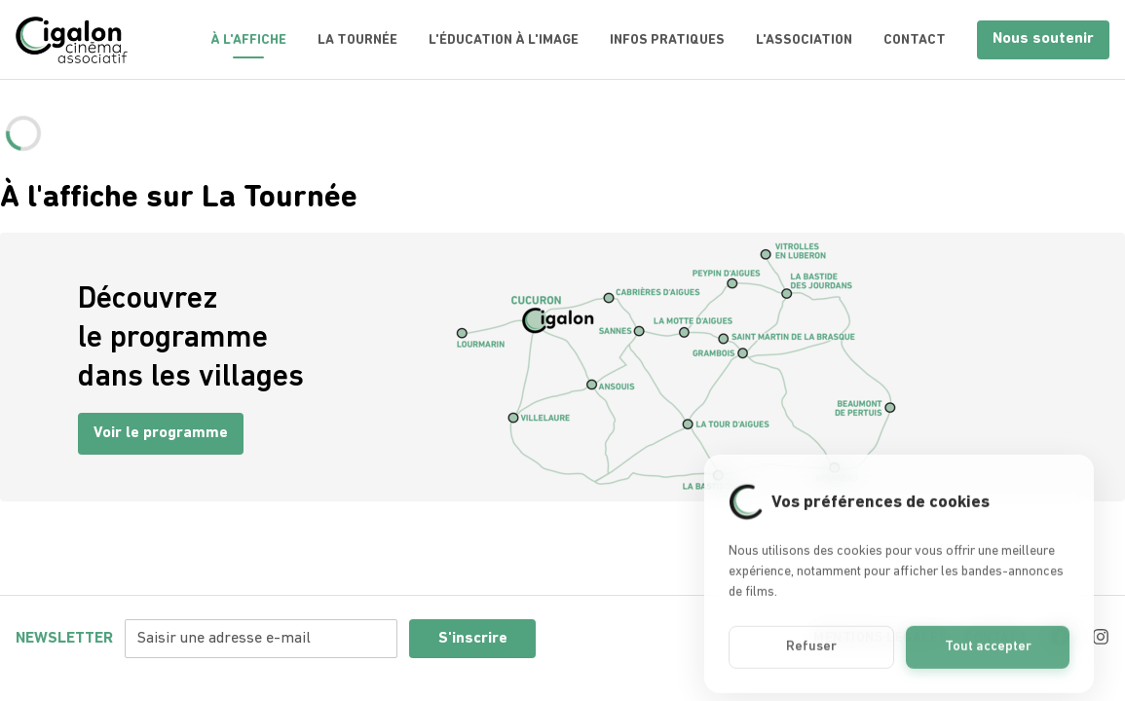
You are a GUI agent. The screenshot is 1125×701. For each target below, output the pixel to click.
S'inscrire (472, 638)
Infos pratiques (667, 40)
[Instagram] (1100, 637)
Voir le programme (161, 433)
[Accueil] (72, 40)
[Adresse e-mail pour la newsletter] (261, 638)
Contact (914, 40)
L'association (804, 40)
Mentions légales (880, 638)
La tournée (357, 40)
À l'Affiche (248, 40)
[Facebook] (1060, 637)
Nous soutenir (1043, 39)
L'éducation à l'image (504, 40)
